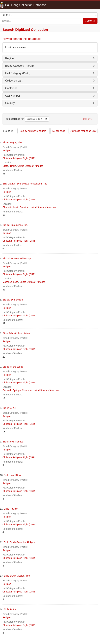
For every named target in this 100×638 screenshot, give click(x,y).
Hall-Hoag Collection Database (15, 5)
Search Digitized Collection (25, 29)
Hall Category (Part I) (17, 73)
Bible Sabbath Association (16, 333)
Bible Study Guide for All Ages (19, 542)
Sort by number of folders (33, 131)
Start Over (87, 119)
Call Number (12, 95)
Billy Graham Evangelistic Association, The (25, 183)
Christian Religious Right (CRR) (19, 158)
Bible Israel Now (12, 475)
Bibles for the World (13, 366)
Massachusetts (10, 282)
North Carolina (21, 207)
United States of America (30, 166)
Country (10, 103)
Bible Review (10, 508)
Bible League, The (12, 142)
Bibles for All (9, 408)
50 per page (59, 131)
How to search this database (22, 39)
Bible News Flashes (13, 441)
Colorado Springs (12, 390)
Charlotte (7, 207)
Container (11, 88)
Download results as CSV (83, 131)
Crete (5, 166)
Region (9, 58)
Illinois (13, 166)
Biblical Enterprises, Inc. (15, 225)
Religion (7, 150)
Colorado (27, 390)
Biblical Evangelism (13, 299)
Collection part (13, 80)
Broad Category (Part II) (19, 65)
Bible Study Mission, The (17, 575)
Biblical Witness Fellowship (17, 258)
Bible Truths (10, 609)
